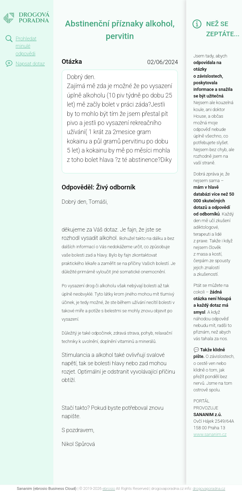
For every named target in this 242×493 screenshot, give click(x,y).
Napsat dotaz (30, 64)
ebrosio (109, 488)
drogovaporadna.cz (209, 488)
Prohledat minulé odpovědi (26, 46)
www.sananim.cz (210, 434)
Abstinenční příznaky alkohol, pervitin (22, 15)
